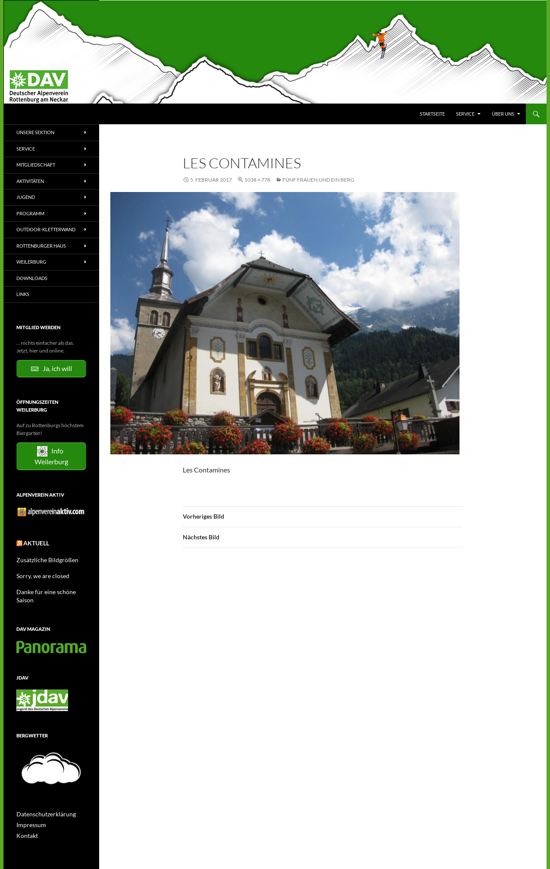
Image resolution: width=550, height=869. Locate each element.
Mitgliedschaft (35, 164)
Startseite (432, 113)
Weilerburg (31, 261)
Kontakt (25, 823)
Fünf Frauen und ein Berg (318, 179)
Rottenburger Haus (41, 246)
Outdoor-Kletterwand (45, 229)
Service (465, 113)
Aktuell (33, 542)
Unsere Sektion (35, 132)
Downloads (31, 278)
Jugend (25, 197)
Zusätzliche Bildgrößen (42, 558)
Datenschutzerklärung (41, 803)
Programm (30, 213)
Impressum (29, 813)
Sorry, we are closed (38, 573)
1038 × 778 (257, 179)
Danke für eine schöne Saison (49, 589)
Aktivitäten (30, 181)
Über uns (503, 113)
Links (22, 294)
